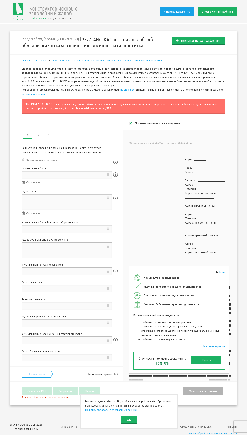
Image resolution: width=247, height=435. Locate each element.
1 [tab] (27, 135)
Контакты (232, 426)
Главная (26, 60)
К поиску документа (177, 11)
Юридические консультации (196, 426)
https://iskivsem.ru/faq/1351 (94, 108)
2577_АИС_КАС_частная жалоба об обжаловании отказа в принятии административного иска (107, 60)
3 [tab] (48, 135)
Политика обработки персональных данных (211, 433)
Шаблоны (41, 60)
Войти (222, 272)
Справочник (33, 182)
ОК (129, 420)
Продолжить (36, 374)
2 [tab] (38, 135)
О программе (69, 426)
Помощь (115, 162)
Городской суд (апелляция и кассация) (50, 39)
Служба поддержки (33, 94)
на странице (127, 89)
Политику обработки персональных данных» (111, 410)
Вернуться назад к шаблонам (200, 40)
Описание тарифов (214, 346)
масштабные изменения (92, 104)
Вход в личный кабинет (217, 11)
